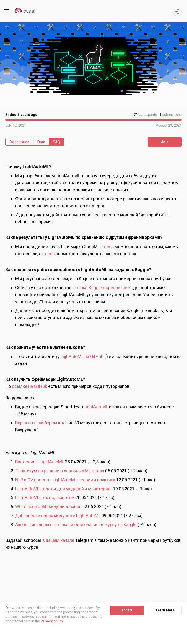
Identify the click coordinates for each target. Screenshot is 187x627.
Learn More (165, 610)
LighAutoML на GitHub (82, 356)
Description (19, 142)
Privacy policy (52, 621)
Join (164, 142)
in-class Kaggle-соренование (101, 287)
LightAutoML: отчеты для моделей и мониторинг (63, 488)
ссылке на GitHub (29, 386)
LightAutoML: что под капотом (45, 497)
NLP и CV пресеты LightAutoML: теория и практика (65, 479)
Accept (126, 610)
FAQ (56, 142)
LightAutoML (96, 406)
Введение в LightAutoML (39, 461)
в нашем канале (58, 540)
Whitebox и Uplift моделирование (48, 506)
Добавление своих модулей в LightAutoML (58, 515)
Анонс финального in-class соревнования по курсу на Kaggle (76, 524)
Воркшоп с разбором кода (41, 422)
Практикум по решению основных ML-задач (59, 470)
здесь (108, 246)
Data (41, 142)
